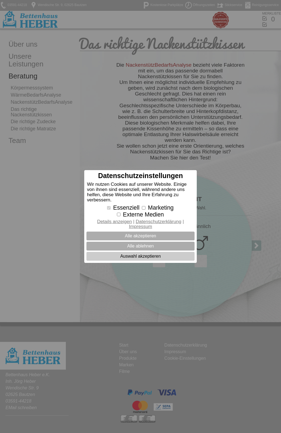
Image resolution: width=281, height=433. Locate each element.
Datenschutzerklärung (158, 221)
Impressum (140, 226)
